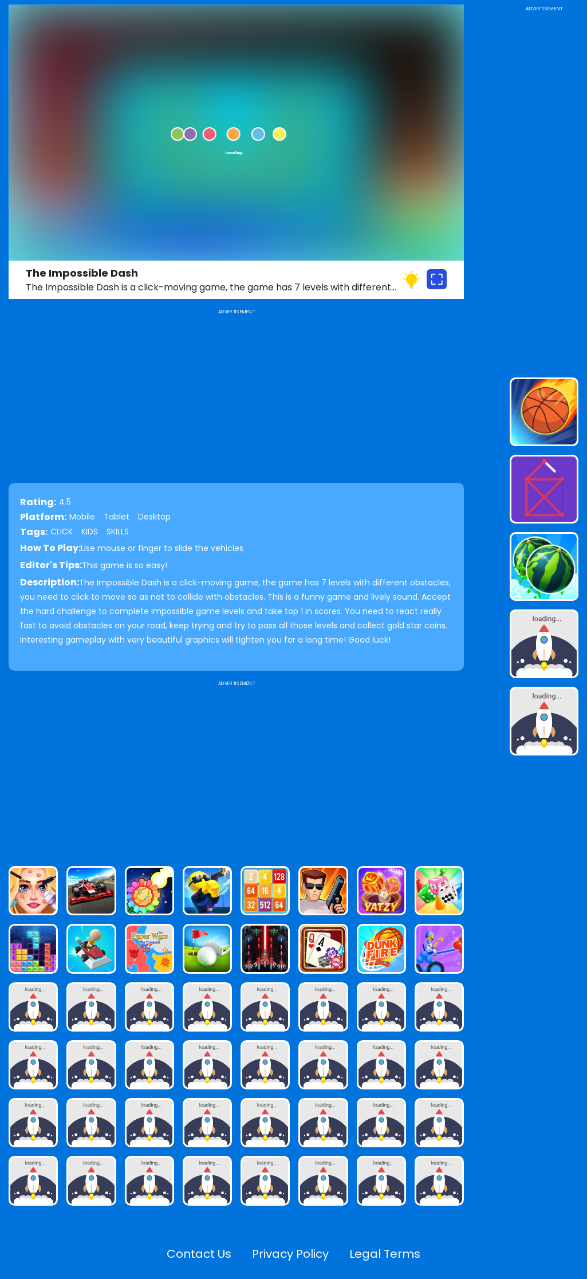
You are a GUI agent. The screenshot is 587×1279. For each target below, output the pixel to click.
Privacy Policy (290, 1254)
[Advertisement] (236, 768)
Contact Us (199, 1254)
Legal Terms (384, 1254)
